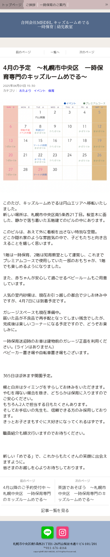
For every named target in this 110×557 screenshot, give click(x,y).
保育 (51, 91)
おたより (25, 91)
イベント (40, 91)
